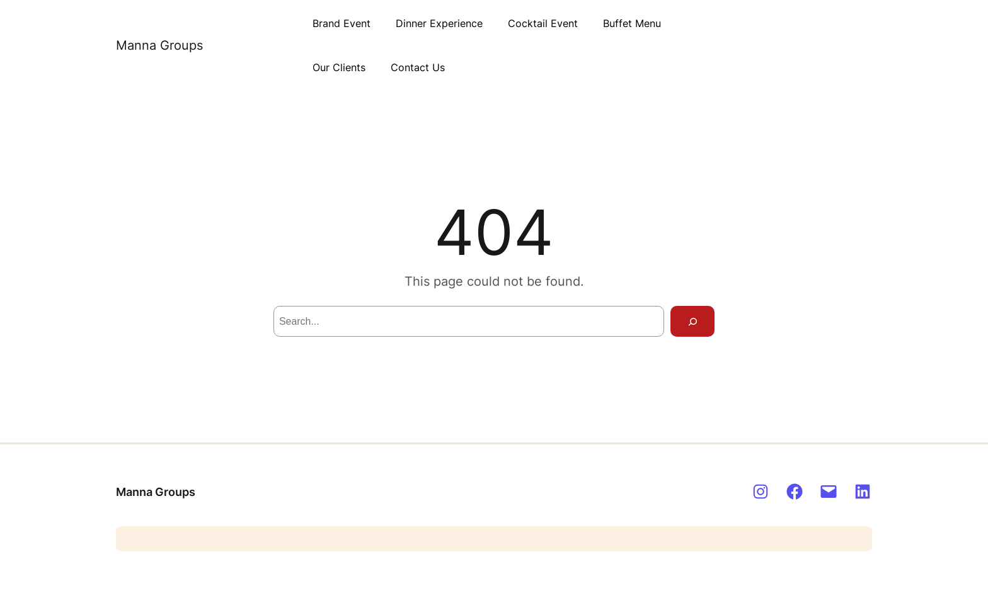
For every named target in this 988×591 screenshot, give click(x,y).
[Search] (692, 321)
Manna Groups (159, 45)
